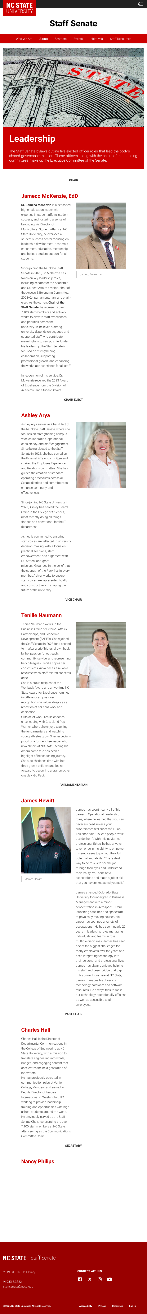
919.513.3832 (12, 1282)
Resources (117, 1306)
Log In (132, 1306)
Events (78, 39)
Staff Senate (73, 23)
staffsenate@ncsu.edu (18, 1286)
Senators (61, 39)
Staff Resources (120, 39)
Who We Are (24, 39)
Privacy (102, 1306)
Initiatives (96, 39)
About (43, 39)
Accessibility (85, 1306)
